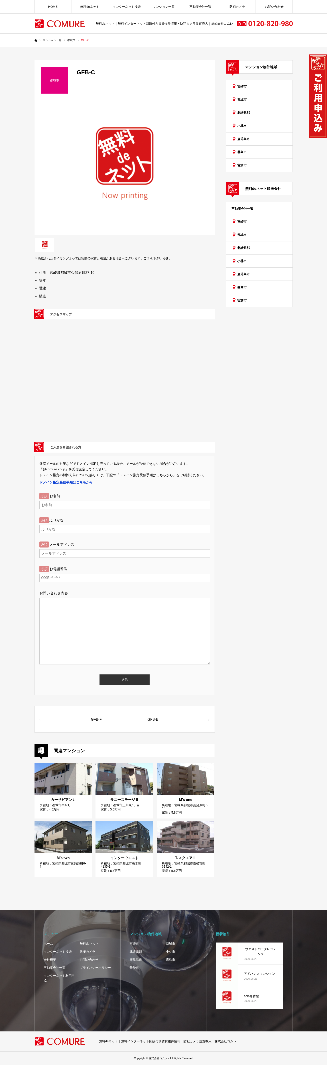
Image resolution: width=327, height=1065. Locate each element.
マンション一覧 (164, 6)
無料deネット (89, 6)
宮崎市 (242, 86)
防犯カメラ (237, 6)
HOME (52, 6)
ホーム (48, 943)
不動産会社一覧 (200, 6)
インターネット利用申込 (59, 978)
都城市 (242, 99)
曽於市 (242, 165)
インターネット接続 (127, 6)
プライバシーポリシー (95, 967)
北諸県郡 (243, 112)
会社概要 (50, 959)
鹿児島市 (243, 139)
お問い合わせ (274, 6)
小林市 (242, 126)
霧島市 (242, 152)
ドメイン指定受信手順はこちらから (66, 482)
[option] (125, 167)
